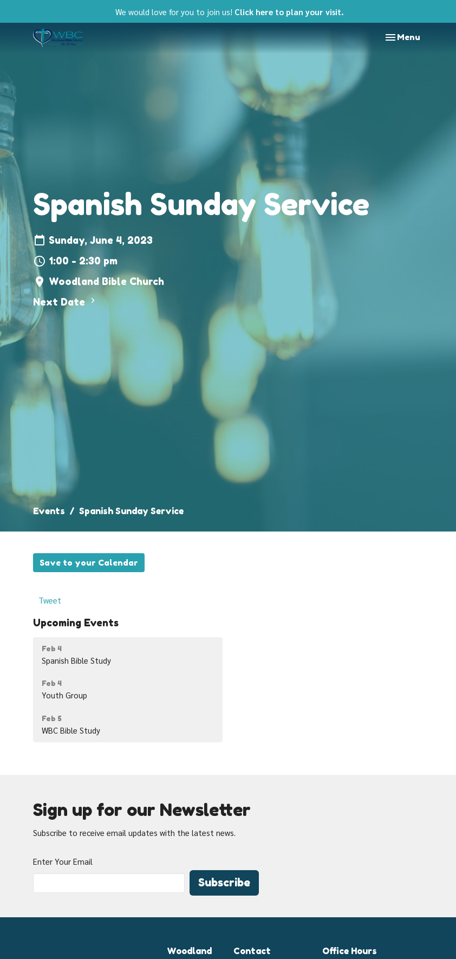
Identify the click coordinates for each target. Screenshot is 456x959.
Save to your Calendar (89, 563)
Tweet (49, 600)
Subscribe (224, 882)
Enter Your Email (63, 861)
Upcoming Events (76, 622)
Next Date (65, 301)
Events (49, 511)
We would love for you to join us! (229, 12)
